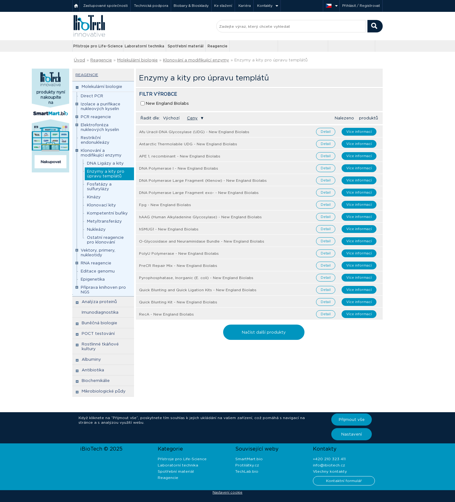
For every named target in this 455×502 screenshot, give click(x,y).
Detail (326, 131)
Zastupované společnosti (105, 5)
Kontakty (265, 5)
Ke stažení (223, 5)
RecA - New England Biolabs (166, 314)
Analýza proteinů (99, 301)
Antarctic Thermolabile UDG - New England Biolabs (188, 144)
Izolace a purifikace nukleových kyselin (100, 106)
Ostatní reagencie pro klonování (105, 239)
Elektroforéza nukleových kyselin (100, 127)
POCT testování (98, 333)
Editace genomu (98, 271)
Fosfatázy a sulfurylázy (99, 186)
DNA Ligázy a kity (105, 163)
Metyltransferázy (104, 221)
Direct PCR (92, 96)
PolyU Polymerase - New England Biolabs (179, 253)
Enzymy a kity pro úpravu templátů (271, 60)
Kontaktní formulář (344, 480)
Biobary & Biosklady (191, 5)
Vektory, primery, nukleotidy (98, 252)
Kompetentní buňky (107, 213)
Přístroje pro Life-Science (98, 46)
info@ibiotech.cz (329, 465)
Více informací (359, 131)
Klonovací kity (101, 205)
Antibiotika (93, 370)
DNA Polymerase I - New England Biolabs (178, 168)
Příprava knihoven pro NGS (103, 289)
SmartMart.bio (249, 458)
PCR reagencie (96, 116)
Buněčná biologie (99, 323)
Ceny (192, 118)
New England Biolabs (167, 103)
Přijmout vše (352, 419)
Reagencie (218, 46)
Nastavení (351, 434)
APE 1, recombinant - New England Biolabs (179, 156)
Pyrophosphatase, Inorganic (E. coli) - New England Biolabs (196, 277)
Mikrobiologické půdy (104, 391)
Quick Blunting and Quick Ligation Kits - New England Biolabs (197, 289)
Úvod (79, 60)
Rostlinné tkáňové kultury (100, 346)
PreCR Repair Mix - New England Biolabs (178, 265)
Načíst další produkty (264, 332)
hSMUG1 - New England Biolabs (169, 229)
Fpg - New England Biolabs (165, 204)
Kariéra (244, 5)
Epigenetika (93, 279)
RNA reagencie (96, 263)
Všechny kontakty (330, 471)
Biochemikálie (96, 380)
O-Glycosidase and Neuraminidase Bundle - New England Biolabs (201, 241)
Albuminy (91, 359)
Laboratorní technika (144, 46)
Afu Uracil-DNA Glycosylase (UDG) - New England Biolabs (194, 131)
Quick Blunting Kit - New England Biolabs (178, 302)
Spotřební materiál (186, 46)
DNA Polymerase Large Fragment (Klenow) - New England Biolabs (203, 180)
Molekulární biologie (137, 60)
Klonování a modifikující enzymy (196, 60)
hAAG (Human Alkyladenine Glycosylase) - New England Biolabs (200, 217)
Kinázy (94, 197)
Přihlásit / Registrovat (361, 5)
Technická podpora (151, 5)
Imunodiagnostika (100, 312)
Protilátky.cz (247, 465)
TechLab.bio (246, 471)
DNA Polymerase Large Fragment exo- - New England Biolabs (199, 192)
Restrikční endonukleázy (95, 140)
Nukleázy (96, 229)
